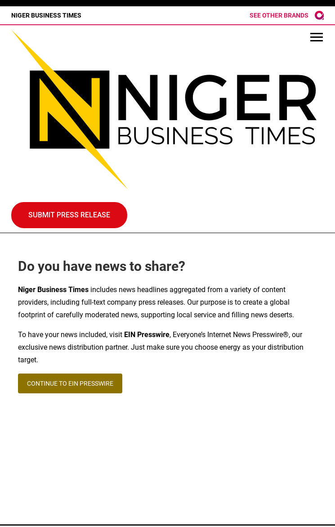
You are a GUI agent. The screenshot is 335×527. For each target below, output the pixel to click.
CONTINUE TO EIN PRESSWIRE (70, 383)
